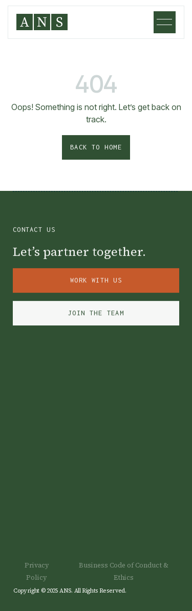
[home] (42, 22)
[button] (165, 22)
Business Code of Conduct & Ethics (123, 571)
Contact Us (34, 231)
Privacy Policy (37, 571)
